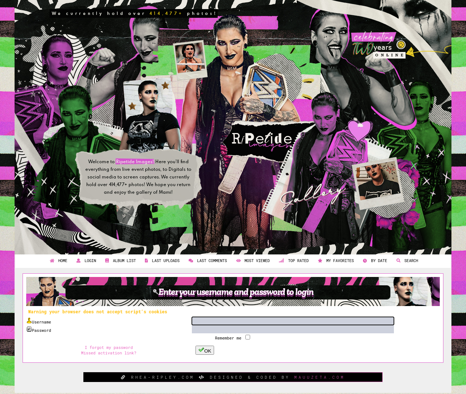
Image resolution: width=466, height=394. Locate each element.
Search (406, 260)
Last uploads (161, 260)
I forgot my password (109, 347)
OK (204, 350)
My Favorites (335, 260)
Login (85, 260)
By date (374, 260)
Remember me (229, 338)
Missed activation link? (109, 352)
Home (57, 260)
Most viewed (252, 260)
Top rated (293, 260)
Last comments (207, 260)
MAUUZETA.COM (319, 377)
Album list (119, 260)
